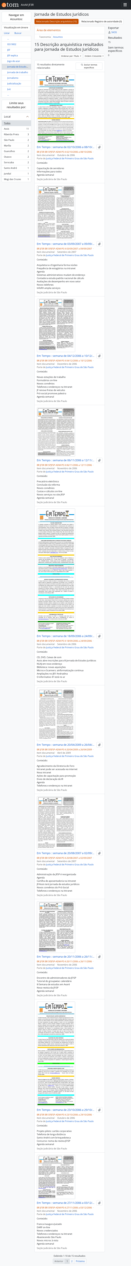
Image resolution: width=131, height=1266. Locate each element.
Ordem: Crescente (93, 56)
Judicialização (14, 83)
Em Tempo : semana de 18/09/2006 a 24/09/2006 (66, 636)
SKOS (112, 32)
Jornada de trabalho (17, 72)
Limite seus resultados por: (16, 105)
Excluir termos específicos (89, 66)
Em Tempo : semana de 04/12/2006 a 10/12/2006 (66, 355)
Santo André (16, 168)
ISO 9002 (11, 44)
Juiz (9, 89)
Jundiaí (16, 174)
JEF (8, 49)
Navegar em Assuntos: (16, 17)
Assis (16, 129)
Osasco (16, 157)
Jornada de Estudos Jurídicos (22, 66)
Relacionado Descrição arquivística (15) (56, 21)
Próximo (80, 1261)
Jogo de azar (13, 61)
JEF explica (12, 55)
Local (7, 116)
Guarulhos (16, 152)
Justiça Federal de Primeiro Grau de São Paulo (70, 158)
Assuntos (58, 36)
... (8, 38)
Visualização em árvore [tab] (16, 27)
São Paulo (16, 140)
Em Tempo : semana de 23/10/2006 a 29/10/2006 (66, 1110)
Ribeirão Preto (16, 135)
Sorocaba (16, 163)
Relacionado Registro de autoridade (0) (101, 21)
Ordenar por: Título (70, 56)
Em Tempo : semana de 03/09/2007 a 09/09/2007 (66, 244)
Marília (16, 146)
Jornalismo (12, 77)
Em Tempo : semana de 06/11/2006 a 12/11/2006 (66, 460)
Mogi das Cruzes (16, 180)
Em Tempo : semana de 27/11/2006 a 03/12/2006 (66, 1202)
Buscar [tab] (18, 33)
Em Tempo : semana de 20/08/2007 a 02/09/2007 (66, 853)
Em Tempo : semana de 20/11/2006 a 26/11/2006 (66, 956)
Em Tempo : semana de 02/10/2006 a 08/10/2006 (66, 147)
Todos (7, 123)
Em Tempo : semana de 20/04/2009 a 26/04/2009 (66, 744)
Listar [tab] (7, 33)
